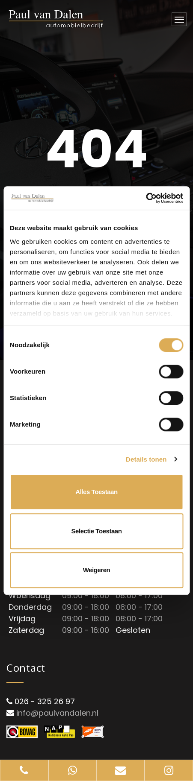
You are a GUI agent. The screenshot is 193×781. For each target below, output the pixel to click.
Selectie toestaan (96, 531)
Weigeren (96, 569)
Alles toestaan (96, 491)
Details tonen (146, 459)
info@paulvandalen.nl (57, 713)
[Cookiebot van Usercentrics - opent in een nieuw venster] (145, 198)
